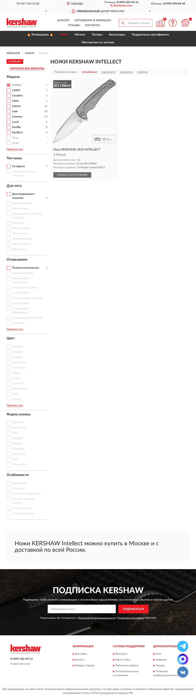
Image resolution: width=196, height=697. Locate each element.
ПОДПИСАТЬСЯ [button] (133, 609)
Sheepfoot (18, 448)
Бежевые (17, 346)
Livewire (17, 116)
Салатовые (19, 367)
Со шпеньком (20, 303)
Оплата (79, 660)
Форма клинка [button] (18, 414)
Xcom (15, 143)
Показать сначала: (65, 72)
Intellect (17, 85)
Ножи (64, 34)
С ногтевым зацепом (25, 287)
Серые (16, 373)
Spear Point (19, 454)
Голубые (17, 351)
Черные (17, 399)
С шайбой (18, 323)
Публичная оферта (127, 665)
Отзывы (74, 25)
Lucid (15, 122)
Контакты (92, 25)
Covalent (17, 95)
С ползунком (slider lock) (27, 317)
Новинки (161, 660)
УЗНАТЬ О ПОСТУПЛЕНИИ (72, 175)
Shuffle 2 (17, 132)
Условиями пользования (131, 618)
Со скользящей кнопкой (27, 298)
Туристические (21, 244)
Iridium (16, 106)
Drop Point (18, 427)
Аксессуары (117, 34)
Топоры (97, 34)
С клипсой (18, 488)
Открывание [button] (17, 259)
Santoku (17, 443)
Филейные (18, 249)
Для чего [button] (14, 186)
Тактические (20, 233)
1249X (16, 90)
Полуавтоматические (25, 267)
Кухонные (18, 223)
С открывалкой (21, 508)
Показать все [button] (15, 149)
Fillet (15, 433)
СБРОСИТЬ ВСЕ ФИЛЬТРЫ (27, 68)
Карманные (19, 483)
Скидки (160, 665)
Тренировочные (22, 238)
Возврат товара (84, 665)
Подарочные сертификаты (150, 34)
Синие (16, 378)
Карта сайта (122, 660)
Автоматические (22, 273)
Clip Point (18, 422)
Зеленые (17, 357)
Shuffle (16, 127)
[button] (121, 5)
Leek (15, 111)
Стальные (18, 383)
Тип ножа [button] (14, 158)
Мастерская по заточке (98, 42)
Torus (15, 137)
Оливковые (19, 362)
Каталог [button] (63, 20)
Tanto (15, 459)
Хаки (15, 394)
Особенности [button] (18, 475)
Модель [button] (13, 77)
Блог (159, 654)
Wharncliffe (19, 464)
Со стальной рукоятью (26, 493)
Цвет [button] (11, 338)
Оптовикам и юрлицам (92, 20)
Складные (18, 166)
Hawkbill (17, 438)
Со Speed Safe (20, 292)
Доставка (81, 654)
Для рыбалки (20, 208)
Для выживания (22, 203)
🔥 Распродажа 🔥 (40, 34)
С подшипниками (23, 513)
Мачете (80, 34)
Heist (15, 101)
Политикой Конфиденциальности (96, 618)
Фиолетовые (20, 388)
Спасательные (21, 228)
